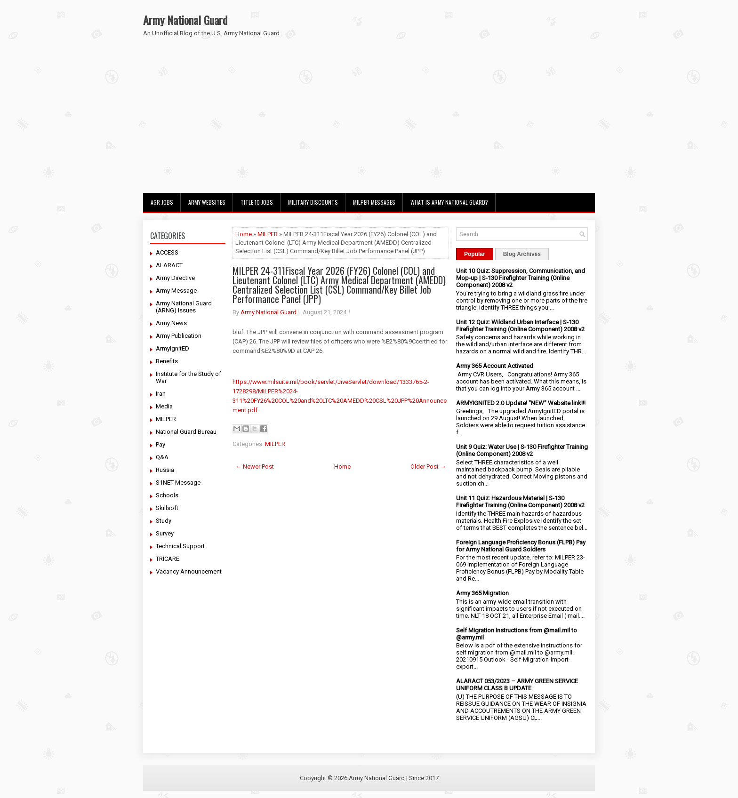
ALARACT (169, 265)
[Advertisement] (369, 122)
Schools (167, 495)
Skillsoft (167, 507)
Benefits (167, 361)
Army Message (176, 290)
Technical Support (180, 546)
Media (164, 406)
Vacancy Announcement (189, 571)
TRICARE (167, 558)
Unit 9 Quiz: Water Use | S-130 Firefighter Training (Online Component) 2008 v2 (522, 450)
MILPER (166, 419)
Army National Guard (185, 19)
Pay (160, 444)
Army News (171, 323)
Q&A (162, 457)
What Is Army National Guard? (449, 202)
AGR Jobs (162, 202)
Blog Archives (522, 254)
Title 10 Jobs (257, 202)
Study (163, 520)
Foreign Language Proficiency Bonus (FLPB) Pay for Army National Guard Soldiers (521, 546)
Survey (165, 533)
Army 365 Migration (482, 593)
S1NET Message (178, 482)
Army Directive (175, 277)
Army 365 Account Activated (494, 365)
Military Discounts (313, 202)
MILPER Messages (374, 202)
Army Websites (206, 202)
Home (243, 234)
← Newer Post (254, 466)
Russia (165, 469)
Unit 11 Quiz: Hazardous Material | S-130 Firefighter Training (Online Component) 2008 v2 (520, 502)
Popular (474, 254)
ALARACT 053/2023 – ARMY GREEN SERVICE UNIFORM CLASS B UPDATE (517, 685)
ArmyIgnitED (172, 348)
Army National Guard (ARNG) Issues (184, 307)
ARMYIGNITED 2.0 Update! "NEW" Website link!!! (521, 403)
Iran (161, 393)
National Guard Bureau (186, 431)
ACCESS (167, 252)
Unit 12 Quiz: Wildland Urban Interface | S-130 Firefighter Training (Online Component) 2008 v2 (520, 326)
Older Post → (428, 466)
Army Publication (178, 335)
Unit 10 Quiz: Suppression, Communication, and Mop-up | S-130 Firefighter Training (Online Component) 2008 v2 (520, 277)
